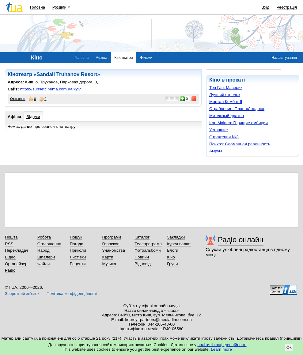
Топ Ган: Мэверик (225, 87)
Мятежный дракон (226, 115)
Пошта (11, 237)
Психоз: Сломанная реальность (239, 144)
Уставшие (218, 130)
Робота (44, 237)
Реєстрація (287, 7)
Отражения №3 (224, 137)
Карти (107, 257)
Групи (172, 263)
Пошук (76, 237)
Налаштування (284, 57)
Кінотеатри (123, 57)
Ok (289, 347)
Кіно (214, 80)
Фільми (146, 57)
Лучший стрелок (224, 94)
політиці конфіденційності (222, 344)
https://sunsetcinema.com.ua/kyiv (50, 89)
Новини (141, 257)
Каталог (142, 237)
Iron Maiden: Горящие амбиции (238, 122)
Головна (37, 7)
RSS (9, 244)
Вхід (266, 7)
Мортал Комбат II (225, 101)
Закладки (176, 237)
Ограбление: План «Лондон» (236, 108)
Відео (10, 257)
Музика (109, 263)
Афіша (101, 57)
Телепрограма (148, 244)
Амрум (215, 151)
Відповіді (143, 263)
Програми (111, 237)
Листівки (78, 257)
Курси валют (179, 244)
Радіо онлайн (240, 239)
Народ (43, 250)
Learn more (221, 349)
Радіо (10, 270)
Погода (76, 244)
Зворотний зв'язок (22, 293)
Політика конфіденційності (72, 293)
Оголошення (49, 244)
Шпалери (46, 257)
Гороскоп (110, 244)
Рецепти (78, 263)
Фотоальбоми (147, 250)
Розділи (59, 7)
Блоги (172, 250)
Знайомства (113, 250)
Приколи (78, 250)
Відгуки (33, 116)
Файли (43, 263)
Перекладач (16, 250)
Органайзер (16, 263)
